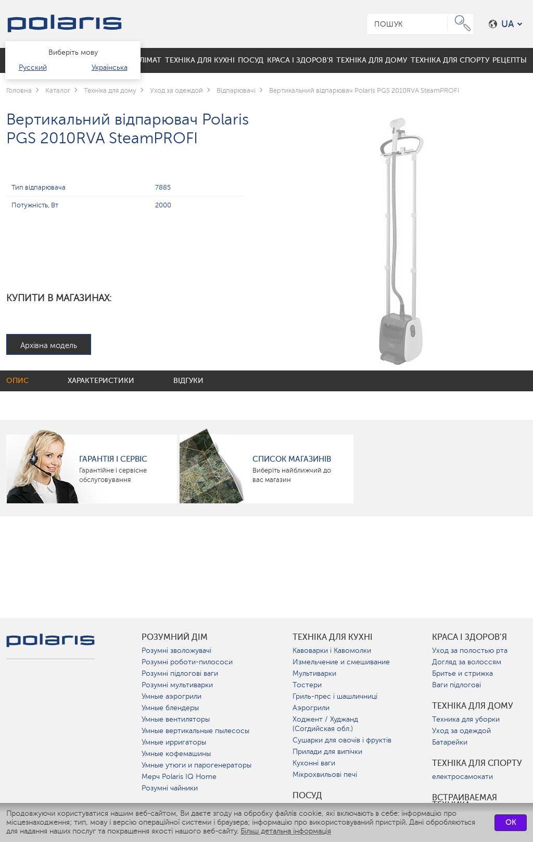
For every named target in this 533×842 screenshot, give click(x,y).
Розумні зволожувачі (176, 650)
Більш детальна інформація (285, 831)
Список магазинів (291, 459)
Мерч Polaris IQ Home (179, 776)
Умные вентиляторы (176, 719)
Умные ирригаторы (174, 742)
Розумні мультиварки (177, 684)
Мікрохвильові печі (325, 774)
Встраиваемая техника (464, 801)
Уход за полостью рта (469, 650)
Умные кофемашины (176, 753)
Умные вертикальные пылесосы (195, 730)
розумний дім (175, 637)
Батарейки (449, 742)
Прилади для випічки (327, 751)
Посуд (307, 795)
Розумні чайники (170, 788)
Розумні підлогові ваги (180, 673)
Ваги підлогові (456, 684)
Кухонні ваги (314, 763)
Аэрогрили (311, 707)
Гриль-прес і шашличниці (335, 696)
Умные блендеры (170, 707)
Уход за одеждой (461, 730)
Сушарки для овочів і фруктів (342, 740)
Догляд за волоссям (466, 662)
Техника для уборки (466, 719)
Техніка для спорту (477, 763)
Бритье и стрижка (462, 673)
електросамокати (462, 776)
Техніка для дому (472, 706)
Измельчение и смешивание (341, 662)
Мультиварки (314, 673)
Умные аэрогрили (171, 696)
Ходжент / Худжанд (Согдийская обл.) (325, 724)
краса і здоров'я (469, 637)
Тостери (307, 684)
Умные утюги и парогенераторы (196, 765)
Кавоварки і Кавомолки (332, 650)
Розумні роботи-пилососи (187, 662)
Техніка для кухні (333, 637)
